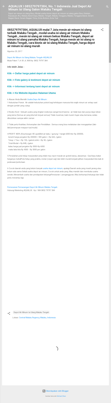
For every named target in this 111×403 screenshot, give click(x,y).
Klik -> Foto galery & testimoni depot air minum (33, 80)
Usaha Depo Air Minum (37, 99)
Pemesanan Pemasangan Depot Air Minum (25, 187)
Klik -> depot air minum (31, 73)
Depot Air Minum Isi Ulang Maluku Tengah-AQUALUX (29, 57)
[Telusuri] (107, 7)
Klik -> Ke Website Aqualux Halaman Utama (31, 93)
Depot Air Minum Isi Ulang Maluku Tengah (31, 312)
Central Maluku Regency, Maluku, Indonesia (37, 317)
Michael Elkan (61, 396)
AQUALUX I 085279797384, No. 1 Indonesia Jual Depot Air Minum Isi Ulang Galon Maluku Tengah (49, 7)
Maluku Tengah (50, 187)
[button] (102, 30)
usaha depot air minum (53, 168)
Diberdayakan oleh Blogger (55, 391)
